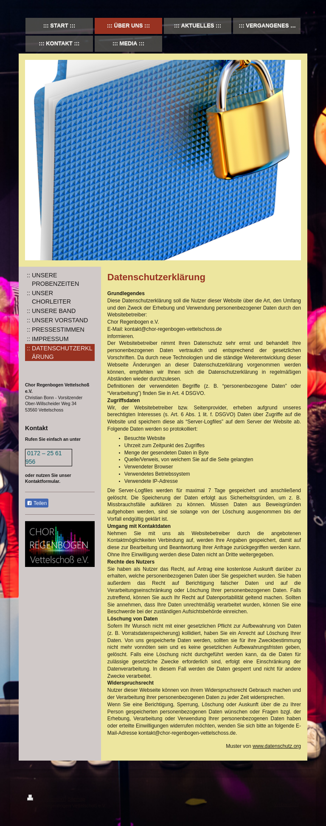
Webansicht (286, 804)
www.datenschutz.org (277, 746)
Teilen (37, 503)
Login (293, 797)
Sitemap (76, 798)
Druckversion (46, 798)
